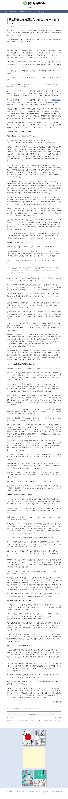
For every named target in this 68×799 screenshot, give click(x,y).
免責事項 (47, 791)
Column (28, 708)
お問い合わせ (9, 791)
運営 (42, 791)
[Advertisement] (34, 757)
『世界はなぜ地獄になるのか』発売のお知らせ (49, 720)
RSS (26, 791)
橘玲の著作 (13, 11)
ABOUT (40, 11)
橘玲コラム (32, 11)
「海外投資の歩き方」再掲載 (17, 708)
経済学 (37, 708)
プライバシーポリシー (34, 791)
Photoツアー (22, 11)
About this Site (34, 7)
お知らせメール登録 (19, 791)
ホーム (5, 11)
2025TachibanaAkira (56, 791)
